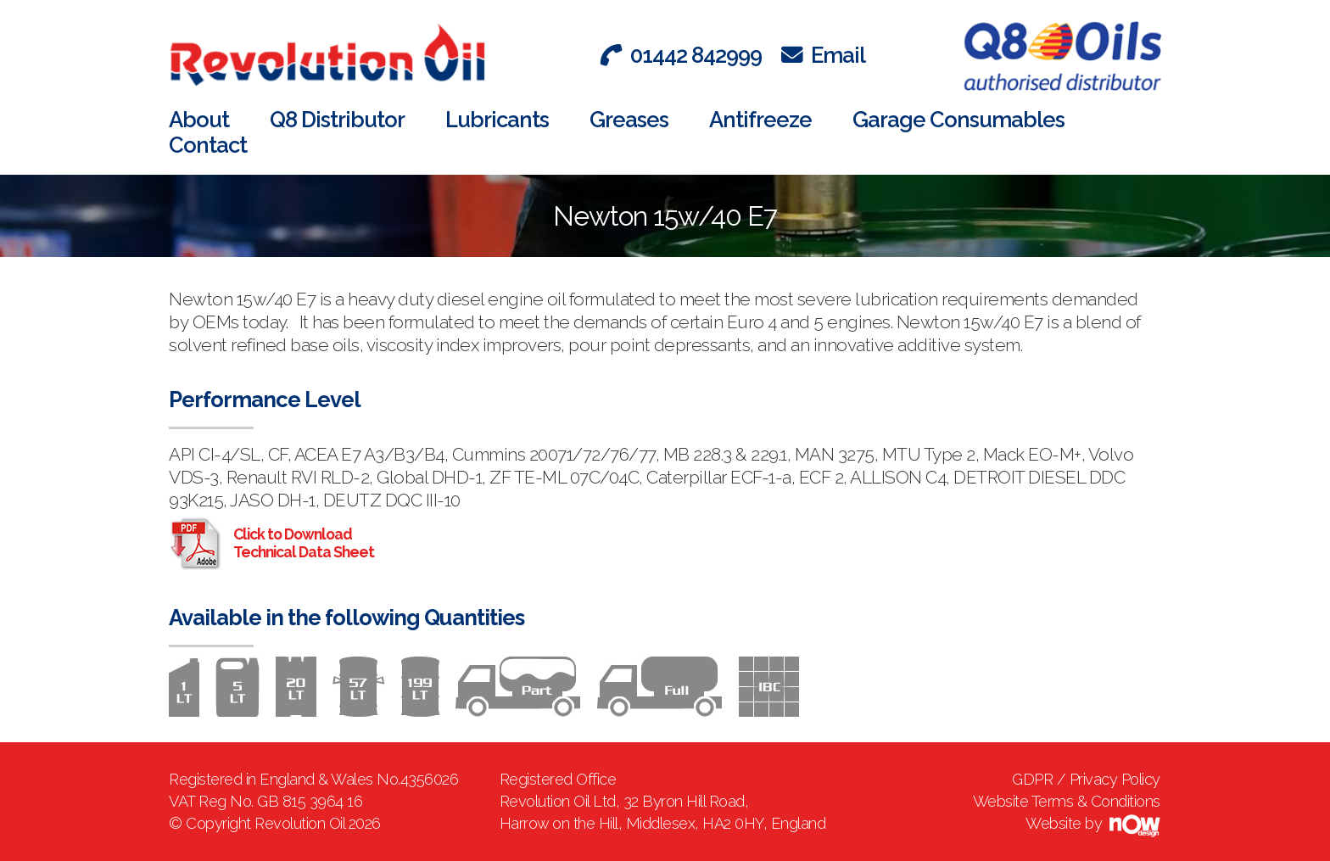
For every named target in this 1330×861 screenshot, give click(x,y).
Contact (208, 145)
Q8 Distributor (337, 119)
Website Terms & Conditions (1066, 801)
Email (823, 55)
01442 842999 (681, 55)
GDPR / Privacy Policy (1086, 779)
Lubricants (497, 119)
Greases (629, 119)
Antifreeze (760, 119)
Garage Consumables (958, 119)
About (199, 119)
